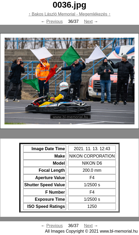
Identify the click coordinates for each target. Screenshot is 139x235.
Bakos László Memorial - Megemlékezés (69, 14)
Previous (54, 21)
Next (88, 21)
